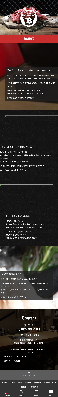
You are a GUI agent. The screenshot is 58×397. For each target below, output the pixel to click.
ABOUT (12, 382)
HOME (4, 382)
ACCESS (28, 382)
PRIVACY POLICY (50, 382)
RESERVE (37, 382)
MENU (20, 382)
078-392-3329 (29, 329)
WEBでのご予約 (29, 335)
